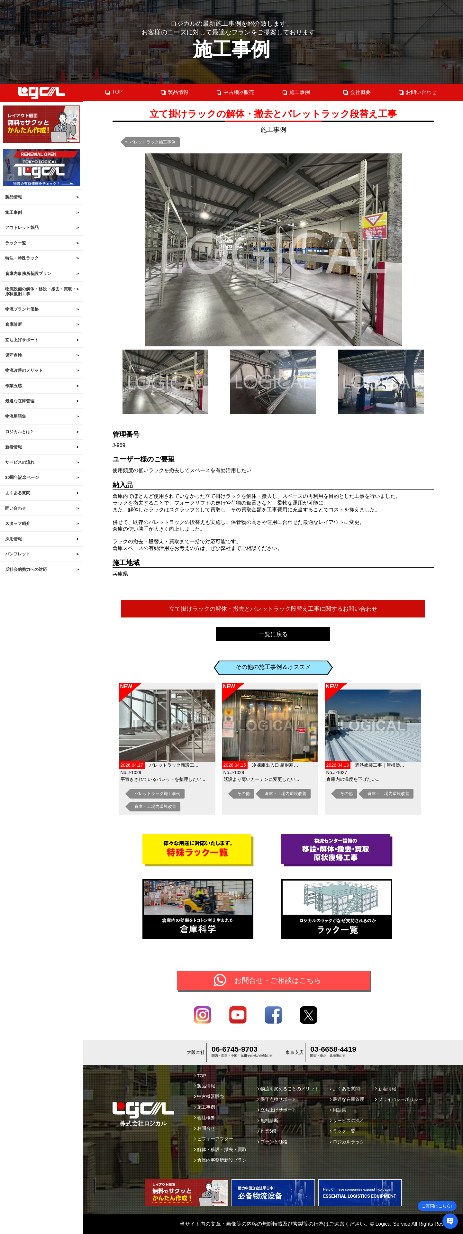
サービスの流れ (19, 462)
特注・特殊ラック (22, 258)
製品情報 (13, 197)
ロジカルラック (347, 1141)
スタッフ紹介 (17, 523)
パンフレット (17, 554)
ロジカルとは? (19, 431)
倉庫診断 (13, 324)
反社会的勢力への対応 (26, 569)
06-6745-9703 (235, 1049)
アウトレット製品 (22, 227)
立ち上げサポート (22, 339)
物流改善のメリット (24, 370)
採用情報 (13, 538)
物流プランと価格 (22, 309)
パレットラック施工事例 (153, 142)
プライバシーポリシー (399, 1099)
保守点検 (13, 355)
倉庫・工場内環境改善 (155, 806)
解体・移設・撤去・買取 (220, 1149)
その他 (243, 793)
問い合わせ (15, 508)
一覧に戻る (273, 634)
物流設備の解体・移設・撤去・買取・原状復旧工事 (40, 292)
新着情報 (13, 446)
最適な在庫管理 (19, 400)
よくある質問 (17, 492)
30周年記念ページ (22, 477)
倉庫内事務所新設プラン (28, 273)
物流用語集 (15, 416)
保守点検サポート (277, 1099)
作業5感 (267, 1131)
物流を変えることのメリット (288, 1088)
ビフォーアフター (213, 1138)
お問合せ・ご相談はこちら (278, 980)
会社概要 (357, 92)
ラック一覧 (15, 243)
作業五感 (13, 385)
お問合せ (204, 1128)
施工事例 (13, 212)
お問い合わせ (417, 92)
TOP (114, 92)
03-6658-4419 (333, 1049)
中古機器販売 (235, 92)
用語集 (338, 1109)
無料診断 (268, 1120)
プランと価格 (272, 1141)
